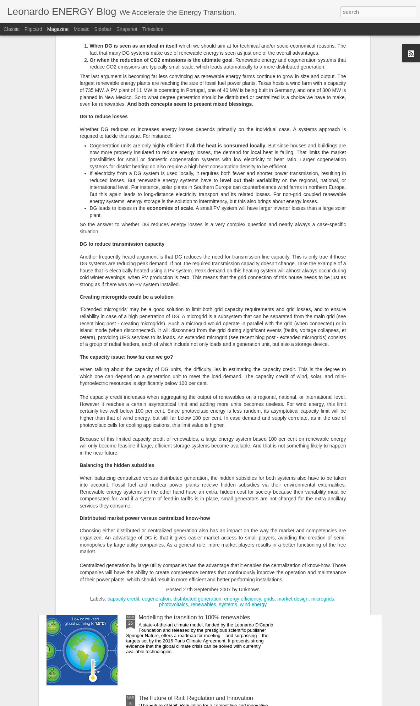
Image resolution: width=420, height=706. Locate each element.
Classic (12, 29)
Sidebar (102, 29)
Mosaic (81, 29)
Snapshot (126, 29)
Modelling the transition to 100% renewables (194, 617)
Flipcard (33, 29)
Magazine (58, 29)
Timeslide (152, 29)
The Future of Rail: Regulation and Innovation (195, 698)
